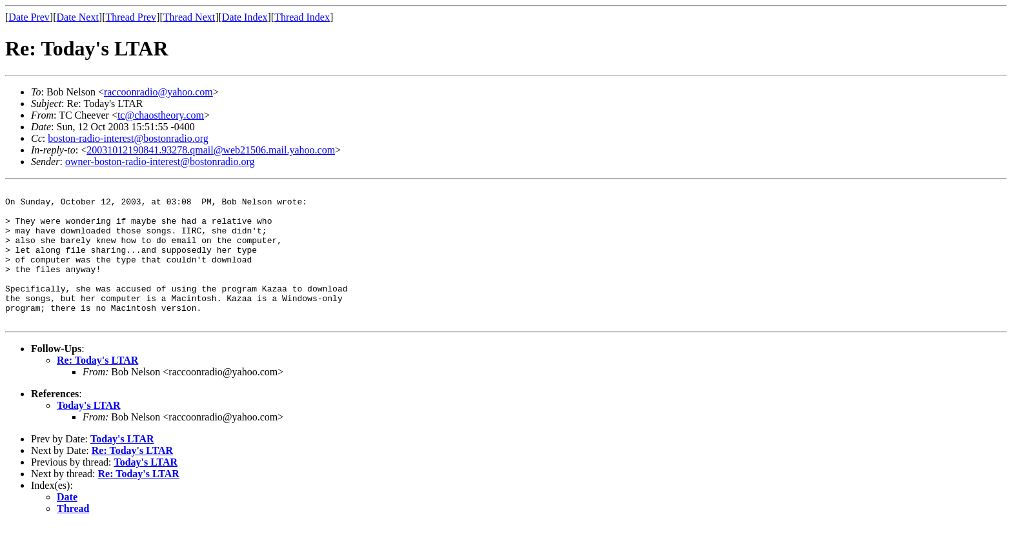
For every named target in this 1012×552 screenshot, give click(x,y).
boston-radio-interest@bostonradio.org (128, 138)
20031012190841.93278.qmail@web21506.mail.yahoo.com (210, 149)
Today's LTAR (89, 432)
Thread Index (302, 17)
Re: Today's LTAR (97, 387)
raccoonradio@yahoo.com (158, 91)
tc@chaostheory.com (160, 115)
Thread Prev (130, 17)
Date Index (245, 17)
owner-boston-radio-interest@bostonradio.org (160, 161)
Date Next (78, 17)
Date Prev (29, 17)
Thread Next (189, 17)
